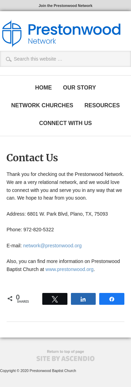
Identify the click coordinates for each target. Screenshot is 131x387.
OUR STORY (79, 88)
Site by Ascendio (65, 358)
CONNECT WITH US (65, 123)
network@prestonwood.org (52, 245)
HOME (43, 88)
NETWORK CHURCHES (42, 105)
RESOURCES (102, 105)
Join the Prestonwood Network (65, 5)
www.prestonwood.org (69, 269)
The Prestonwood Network (61, 33)
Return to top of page (65, 351)
